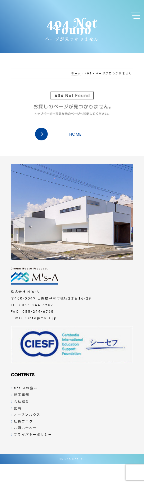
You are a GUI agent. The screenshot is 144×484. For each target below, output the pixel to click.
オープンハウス (27, 414)
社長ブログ (23, 421)
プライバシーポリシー (33, 434)
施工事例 (21, 394)
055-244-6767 (38, 305)
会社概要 (21, 401)
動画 (18, 408)
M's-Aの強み (25, 388)
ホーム (76, 73)
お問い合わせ (25, 428)
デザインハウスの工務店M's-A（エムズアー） (34, 276)
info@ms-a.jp (42, 318)
